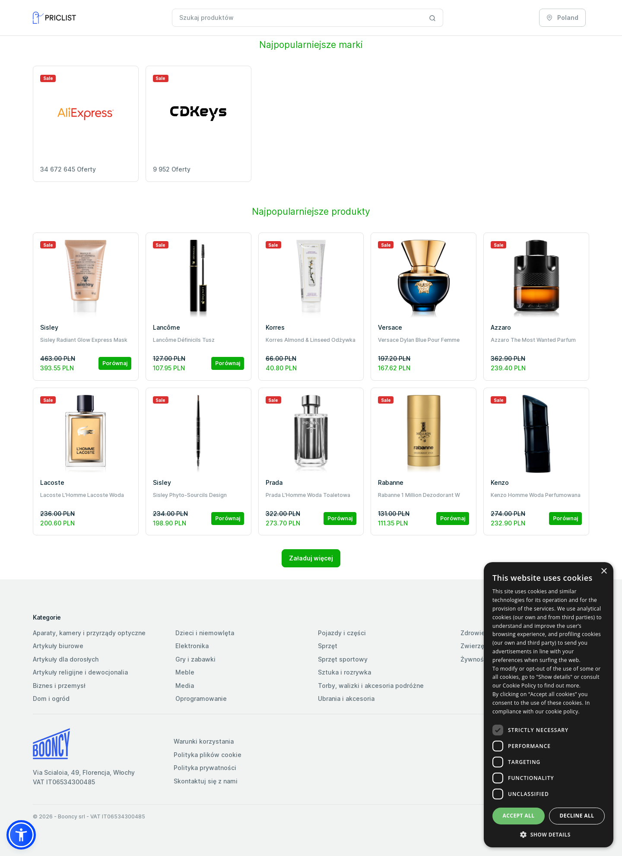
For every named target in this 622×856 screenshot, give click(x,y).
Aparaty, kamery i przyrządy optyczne (89, 632)
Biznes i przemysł (59, 685)
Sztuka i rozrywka (344, 672)
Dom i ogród (51, 698)
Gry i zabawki (195, 659)
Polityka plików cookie (207, 754)
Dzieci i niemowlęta (204, 632)
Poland (562, 17)
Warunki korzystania (204, 741)
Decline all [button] (577, 815)
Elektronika (192, 645)
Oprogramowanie (201, 698)
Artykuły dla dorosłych (65, 659)
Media (184, 685)
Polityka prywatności (205, 767)
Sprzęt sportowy (343, 659)
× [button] (603, 571)
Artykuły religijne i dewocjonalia (80, 672)
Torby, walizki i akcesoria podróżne (371, 685)
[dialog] (548, 704)
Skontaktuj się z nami (206, 781)
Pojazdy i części (342, 632)
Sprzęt (327, 645)
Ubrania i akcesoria (346, 698)
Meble (184, 672)
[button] (21, 834)
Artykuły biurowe (58, 645)
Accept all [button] (519, 815)
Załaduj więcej (311, 558)
